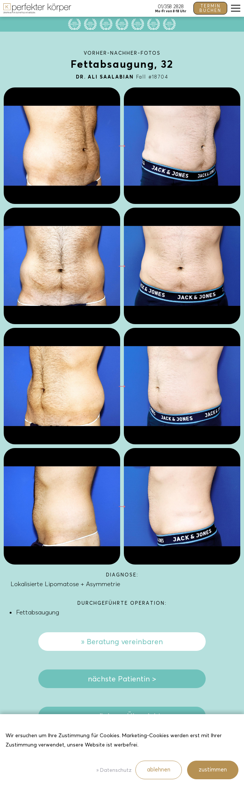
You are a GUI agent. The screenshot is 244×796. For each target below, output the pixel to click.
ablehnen (158, 769)
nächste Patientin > (122, 678)
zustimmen (213, 769)
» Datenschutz (114, 770)
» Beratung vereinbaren (122, 641)
